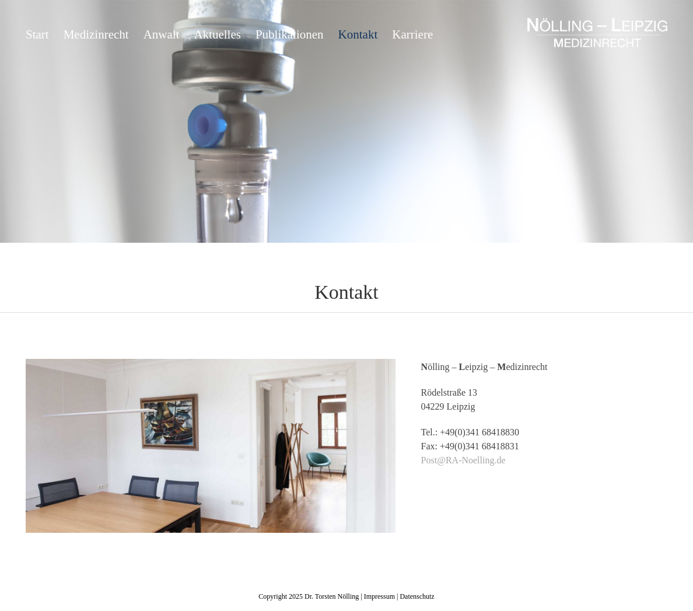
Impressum (379, 596)
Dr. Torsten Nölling (331, 596)
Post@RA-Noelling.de (463, 460)
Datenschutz (417, 596)
